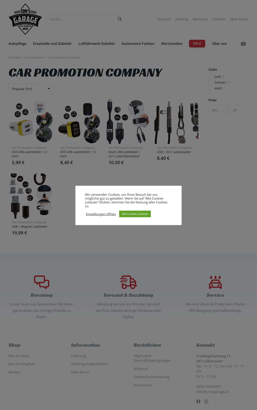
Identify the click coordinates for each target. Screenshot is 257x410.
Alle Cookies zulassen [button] (135, 214)
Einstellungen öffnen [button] (101, 214)
